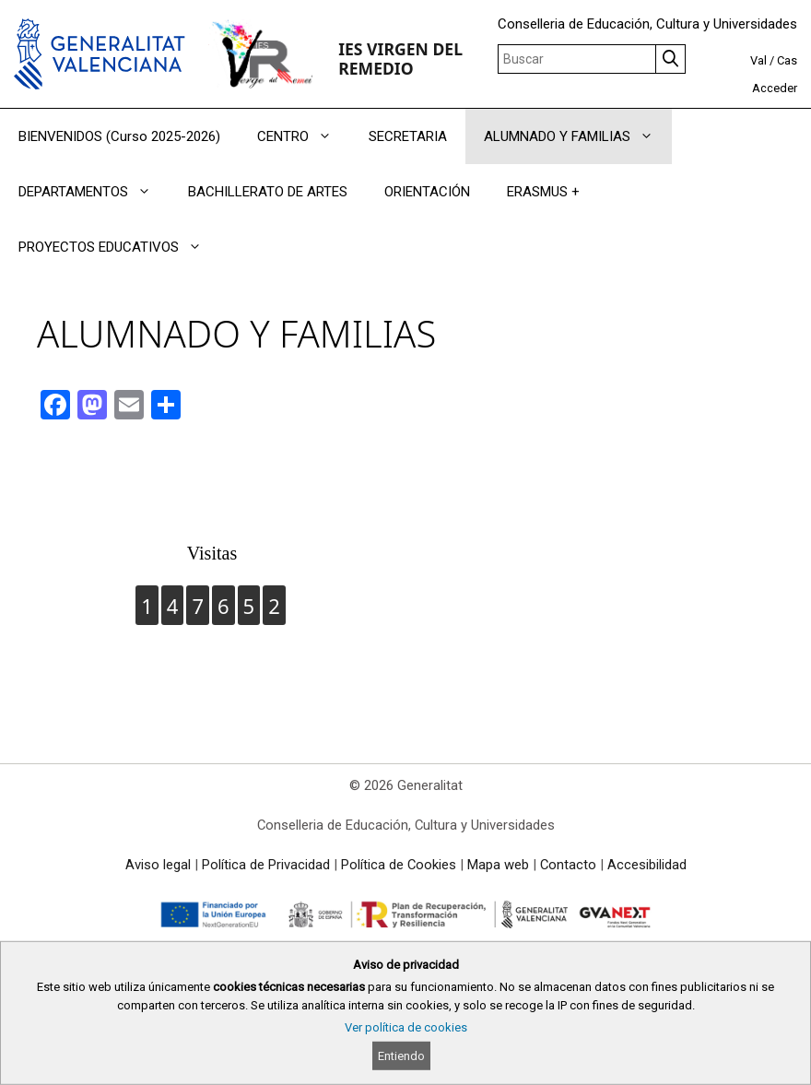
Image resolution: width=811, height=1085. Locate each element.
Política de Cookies (398, 864)
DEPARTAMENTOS (94, 191)
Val (758, 60)
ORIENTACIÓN (427, 191)
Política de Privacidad (266, 864)
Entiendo (401, 1056)
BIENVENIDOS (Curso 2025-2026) (119, 136)
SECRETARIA (408, 136)
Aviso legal (158, 864)
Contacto (568, 864)
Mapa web (498, 864)
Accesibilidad (647, 864)
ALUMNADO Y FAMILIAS (578, 136)
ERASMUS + (543, 191)
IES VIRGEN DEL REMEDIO (400, 58)
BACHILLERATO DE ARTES (267, 191)
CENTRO (303, 136)
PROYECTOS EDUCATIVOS (119, 247)
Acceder (774, 88)
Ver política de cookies (406, 1027)
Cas (787, 60)
